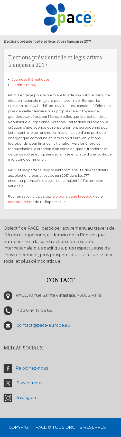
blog (59, 196)
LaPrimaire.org (24, 85)
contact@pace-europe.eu (43, 325)
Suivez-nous (29, 382)
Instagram (27, 397)
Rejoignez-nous (32, 368)
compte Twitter (21, 202)
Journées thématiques (30, 79)
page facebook (81, 196)
